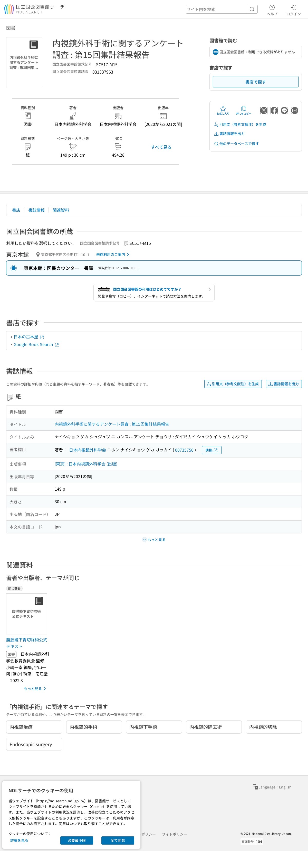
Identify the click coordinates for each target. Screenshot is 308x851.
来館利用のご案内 (113, 254)
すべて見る (161, 147)
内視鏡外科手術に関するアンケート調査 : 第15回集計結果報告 (112, 424)
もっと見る (36, 688)
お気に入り (223, 110)
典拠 (211, 450)
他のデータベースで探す (236, 143)
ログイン (293, 9)
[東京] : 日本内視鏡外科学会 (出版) (86, 464)
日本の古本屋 (29, 336)
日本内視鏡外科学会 (87, 450)
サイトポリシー (174, 834)
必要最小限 (77, 840)
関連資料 (61, 210)
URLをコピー (243, 110)
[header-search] (222, 9)
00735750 (184, 450)
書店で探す (255, 82)
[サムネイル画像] (27, 613)
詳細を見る (19, 840)
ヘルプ (272, 9)
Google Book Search (36, 344)
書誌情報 (36, 210)
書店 (16, 210)
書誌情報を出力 (229, 133)
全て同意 (118, 840)
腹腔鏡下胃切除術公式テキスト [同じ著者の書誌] (26, 642)
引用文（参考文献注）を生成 (240, 124)
